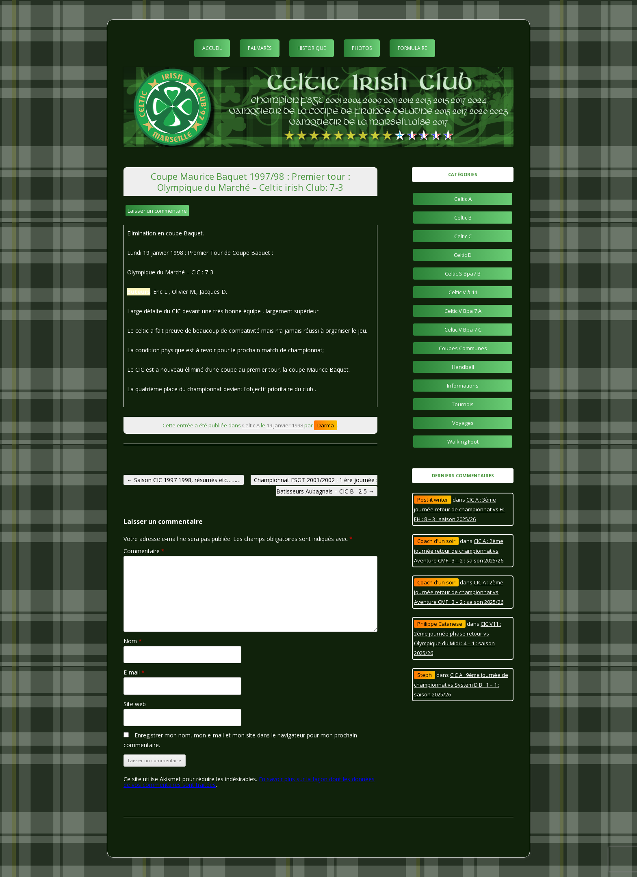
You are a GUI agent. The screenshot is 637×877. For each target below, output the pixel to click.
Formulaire (412, 48)
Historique (311, 48)
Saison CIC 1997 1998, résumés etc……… (183, 480)
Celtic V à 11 (462, 292)
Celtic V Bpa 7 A (462, 311)
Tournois (463, 404)
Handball (463, 367)
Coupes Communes (463, 348)
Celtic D (463, 255)
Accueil (212, 48)
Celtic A (251, 425)
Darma (325, 425)
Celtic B (463, 217)
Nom (133, 641)
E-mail (134, 672)
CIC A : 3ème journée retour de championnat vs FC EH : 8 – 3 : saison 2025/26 (459, 509)
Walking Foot (463, 441)
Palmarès (259, 48)
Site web (135, 704)
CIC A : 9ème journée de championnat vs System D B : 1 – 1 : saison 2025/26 (461, 684)
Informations (463, 385)
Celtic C (463, 236)
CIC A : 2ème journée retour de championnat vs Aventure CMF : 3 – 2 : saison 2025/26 (458, 550)
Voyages (463, 423)
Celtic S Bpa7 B (463, 273)
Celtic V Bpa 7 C (462, 329)
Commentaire (144, 551)
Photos (362, 48)
